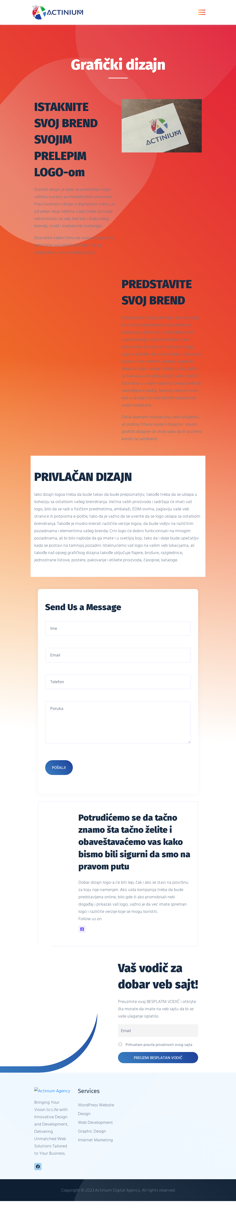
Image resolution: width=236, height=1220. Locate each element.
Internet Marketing (95, 1143)
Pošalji (59, 771)
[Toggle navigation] (201, 12)
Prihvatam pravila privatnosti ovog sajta (155, 1048)
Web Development (95, 1126)
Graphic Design (92, 1134)
